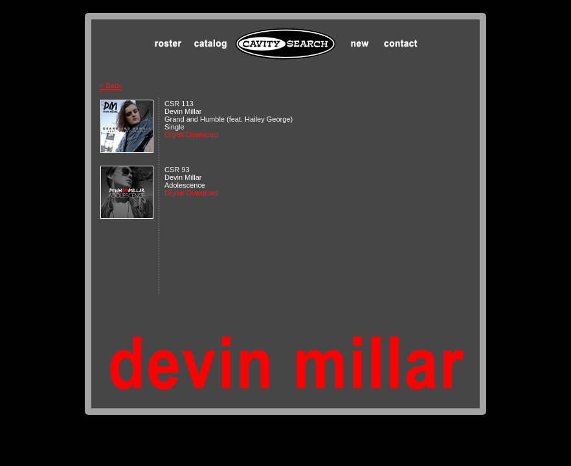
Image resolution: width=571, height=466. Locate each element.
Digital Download (192, 135)
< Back (111, 85)
